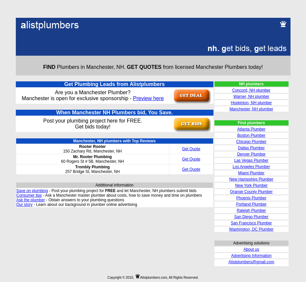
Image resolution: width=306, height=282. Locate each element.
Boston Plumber (251, 135)
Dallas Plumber (251, 148)
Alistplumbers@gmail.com (251, 262)
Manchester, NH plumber (251, 109)
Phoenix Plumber (251, 198)
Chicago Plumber (251, 141)
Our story (24, 204)
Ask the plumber (30, 200)
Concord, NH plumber (251, 90)
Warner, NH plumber (251, 96)
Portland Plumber (251, 204)
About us (251, 249)
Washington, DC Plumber (251, 229)
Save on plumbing (32, 190)
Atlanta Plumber (251, 129)
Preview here (148, 98)
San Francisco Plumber (251, 223)
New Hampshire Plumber (251, 179)
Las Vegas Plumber (251, 160)
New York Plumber (251, 185)
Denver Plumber (251, 154)
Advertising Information (251, 255)
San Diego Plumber (251, 216)
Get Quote (191, 149)
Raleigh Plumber (251, 210)
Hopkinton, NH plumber (251, 102)
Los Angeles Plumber (251, 166)
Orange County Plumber (251, 191)
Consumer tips (29, 195)
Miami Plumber (251, 173)
